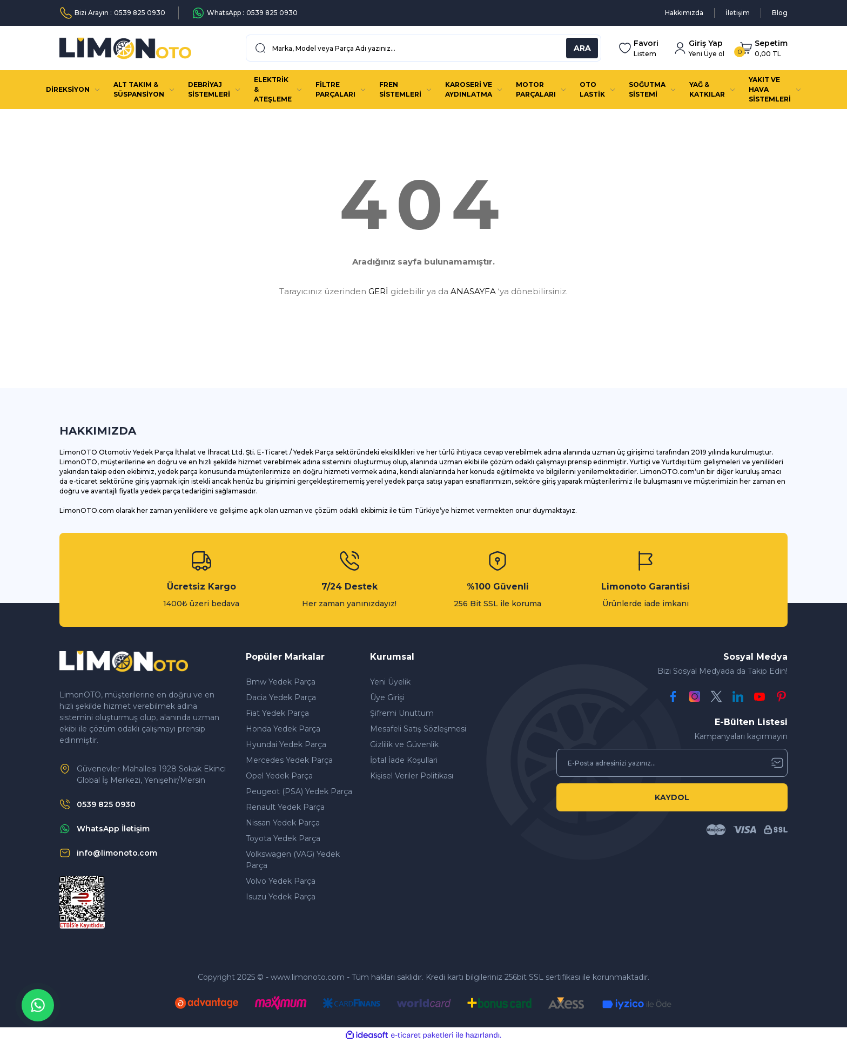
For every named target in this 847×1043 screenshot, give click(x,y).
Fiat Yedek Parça (277, 713)
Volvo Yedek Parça (280, 881)
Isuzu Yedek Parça (280, 897)
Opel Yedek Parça (279, 776)
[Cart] (764, 48)
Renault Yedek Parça (285, 807)
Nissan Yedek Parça (283, 823)
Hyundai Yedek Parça (286, 744)
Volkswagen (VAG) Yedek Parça (293, 859)
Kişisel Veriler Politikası (411, 776)
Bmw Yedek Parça (280, 682)
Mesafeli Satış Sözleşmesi (418, 729)
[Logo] (125, 48)
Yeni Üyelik (390, 682)
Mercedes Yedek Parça (289, 760)
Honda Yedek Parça (283, 729)
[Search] (423, 48)
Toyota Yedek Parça (283, 838)
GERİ (378, 291)
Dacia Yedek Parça (281, 697)
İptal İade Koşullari (404, 760)
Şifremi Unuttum (402, 713)
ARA (582, 48)
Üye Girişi (387, 697)
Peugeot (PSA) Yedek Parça (299, 791)
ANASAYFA (473, 291)
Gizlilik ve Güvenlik (404, 744)
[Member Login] (699, 48)
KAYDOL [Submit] (672, 797)
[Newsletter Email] (672, 763)
